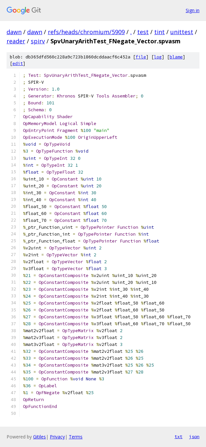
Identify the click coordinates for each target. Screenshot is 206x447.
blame (176, 57)
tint (159, 32)
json (194, 436)
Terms (76, 437)
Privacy (57, 437)
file (141, 57)
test (143, 32)
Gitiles (39, 437)
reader (16, 41)
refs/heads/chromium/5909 (86, 32)
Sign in (192, 10)
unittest (181, 32)
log (158, 57)
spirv (38, 41)
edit (17, 63)
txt (178, 436)
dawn (14, 32)
